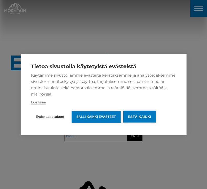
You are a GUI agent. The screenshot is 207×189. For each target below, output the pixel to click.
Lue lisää (38, 102)
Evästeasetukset (50, 117)
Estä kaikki (139, 117)
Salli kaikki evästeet (96, 117)
